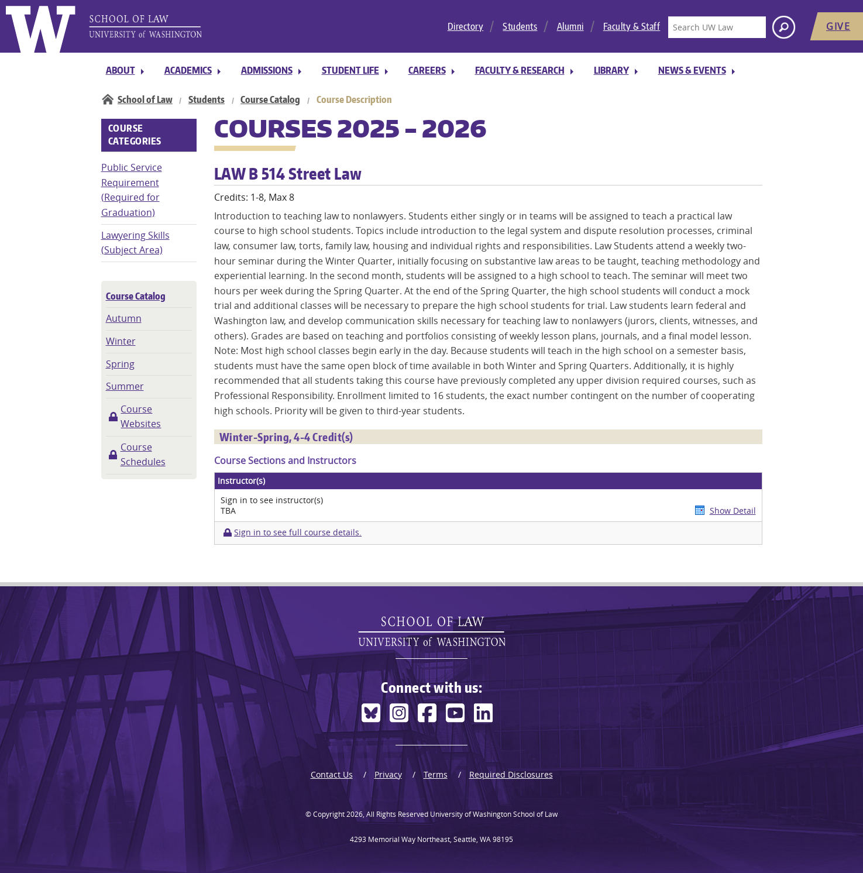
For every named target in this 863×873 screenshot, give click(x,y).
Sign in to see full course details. (298, 532)
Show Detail (733, 510)
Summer (125, 386)
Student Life (350, 70)
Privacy (388, 774)
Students (520, 26)
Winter (121, 341)
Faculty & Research (520, 70)
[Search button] (784, 27)
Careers (427, 70)
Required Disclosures (511, 774)
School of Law (145, 99)
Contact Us (332, 774)
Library (611, 70)
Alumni (570, 26)
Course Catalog (270, 99)
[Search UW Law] (716, 27)
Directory (466, 26)
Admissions (267, 70)
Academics (188, 70)
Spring (120, 364)
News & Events (692, 70)
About (120, 70)
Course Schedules (143, 455)
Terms (436, 774)
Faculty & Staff (632, 26)
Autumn (124, 318)
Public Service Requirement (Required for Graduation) (131, 190)
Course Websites (141, 417)
